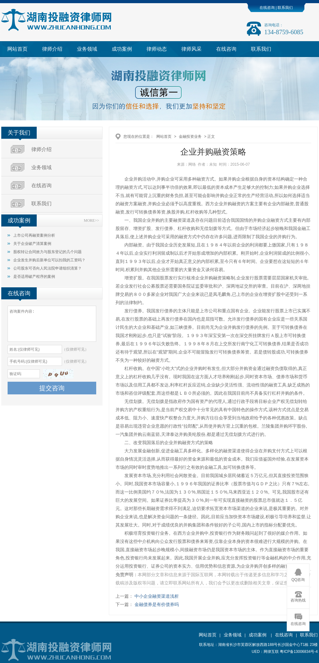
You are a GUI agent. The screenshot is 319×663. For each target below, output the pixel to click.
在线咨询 (267, 7)
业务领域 (87, 49)
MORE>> (91, 220)
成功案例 (122, 49)
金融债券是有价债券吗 (156, 604)
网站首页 (17, 49)
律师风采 (191, 49)
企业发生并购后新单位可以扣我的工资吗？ (49, 260)
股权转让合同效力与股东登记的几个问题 (47, 252)
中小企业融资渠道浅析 (156, 596)
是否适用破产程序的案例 (34, 276)
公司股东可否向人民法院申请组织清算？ (47, 268)
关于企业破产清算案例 (32, 243)
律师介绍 (52, 49)
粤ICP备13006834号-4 (299, 651)
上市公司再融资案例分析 (34, 235)
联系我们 (285, 7)
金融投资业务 (190, 136)
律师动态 (157, 49)
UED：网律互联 (265, 651)
